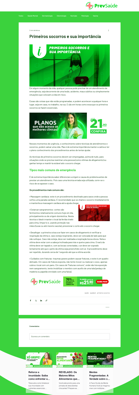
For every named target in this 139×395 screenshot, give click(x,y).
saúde (87, 293)
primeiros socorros (103, 293)
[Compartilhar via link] (46, 300)
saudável (93, 293)
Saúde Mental (33, 16)
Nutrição (73, 16)
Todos (21, 16)
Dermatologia (47, 16)
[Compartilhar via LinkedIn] (41, 300)
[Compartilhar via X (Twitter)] (36, 300)
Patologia (85, 16)
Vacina (95, 16)
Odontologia (61, 16)
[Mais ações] (108, 30)
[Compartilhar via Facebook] (30, 300)
